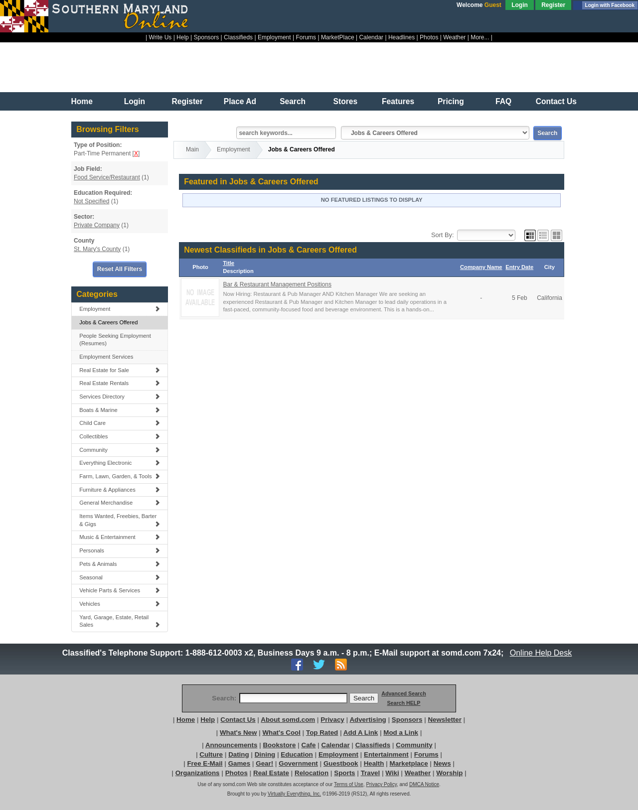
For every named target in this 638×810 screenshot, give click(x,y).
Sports (344, 773)
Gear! (264, 763)
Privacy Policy (381, 784)
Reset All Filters (119, 269)
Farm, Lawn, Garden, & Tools (119, 476)
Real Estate (271, 773)
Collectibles (119, 436)
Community (119, 450)
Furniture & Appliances (119, 490)
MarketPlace (337, 37)
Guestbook (340, 763)
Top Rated (322, 732)
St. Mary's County (97, 249)
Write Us (160, 37)
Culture (211, 754)
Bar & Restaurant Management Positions (277, 284)
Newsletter (444, 719)
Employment (274, 37)
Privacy (332, 719)
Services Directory (119, 397)
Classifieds (238, 37)
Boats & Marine (119, 410)
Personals (119, 550)
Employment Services (106, 357)
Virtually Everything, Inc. (294, 794)
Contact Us (556, 101)
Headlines (401, 37)
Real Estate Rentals (119, 383)
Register (553, 4)
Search (293, 101)
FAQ (503, 101)
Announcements (231, 745)
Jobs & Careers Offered (108, 322)
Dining (265, 754)
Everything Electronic (119, 463)
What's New (238, 732)
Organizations (197, 773)
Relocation (311, 773)
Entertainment (386, 754)
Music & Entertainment (119, 537)
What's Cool (281, 732)
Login (519, 4)
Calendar (371, 37)
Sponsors (206, 37)
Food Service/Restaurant (107, 177)
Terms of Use (348, 784)
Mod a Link (400, 732)
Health (374, 763)
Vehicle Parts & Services (119, 590)
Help (182, 37)
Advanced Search (403, 693)
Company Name (481, 267)
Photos (429, 37)
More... (480, 37)
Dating (238, 754)
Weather (454, 37)
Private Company (97, 225)
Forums (306, 37)
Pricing (451, 101)
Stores (345, 101)
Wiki (392, 773)
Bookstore (279, 745)
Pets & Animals (119, 564)
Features (398, 101)
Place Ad (240, 101)
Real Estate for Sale (119, 370)
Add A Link (360, 732)
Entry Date (519, 267)
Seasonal (119, 577)
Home (82, 101)
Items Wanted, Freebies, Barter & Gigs (119, 520)
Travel (370, 773)
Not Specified (91, 201)
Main (192, 149)
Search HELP (403, 703)
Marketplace (409, 763)
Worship (449, 773)
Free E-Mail (204, 763)
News (442, 763)
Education (297, 754)
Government (298, 763)
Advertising (367, 719)
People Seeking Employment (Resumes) (115, 340)
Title (228, 263)
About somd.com (288, 719)
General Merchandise (119, 503)
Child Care (119, 423)
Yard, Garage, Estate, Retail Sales (119, 621)
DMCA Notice (424, 784)
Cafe (309, 745)
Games (239, 763)
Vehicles (119, 604)
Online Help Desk (541, 653)
